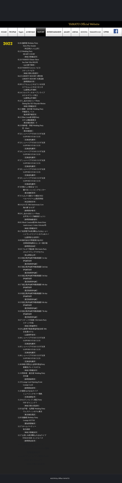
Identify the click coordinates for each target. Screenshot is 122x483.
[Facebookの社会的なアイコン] (116, 31)
